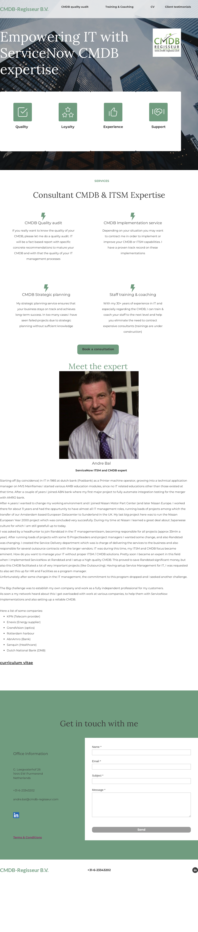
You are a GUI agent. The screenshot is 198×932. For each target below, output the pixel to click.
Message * (98, 789)
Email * (96, 761)
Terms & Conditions (27, 837)
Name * (96, 746)
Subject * (97, 775)
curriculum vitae (16, 662)
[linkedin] (16, 815)
